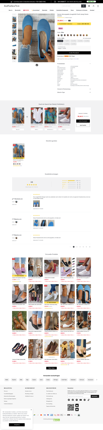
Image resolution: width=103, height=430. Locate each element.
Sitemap (5, 401)
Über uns (6, 391)
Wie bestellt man (49, 396)
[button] (70, 247)
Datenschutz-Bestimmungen (9, 396)
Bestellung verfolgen (29, 393)
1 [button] (73, 247)
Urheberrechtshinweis (8, 403)
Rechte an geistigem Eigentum (10, 398)
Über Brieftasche (49, 391)
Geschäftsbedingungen (8, 393)
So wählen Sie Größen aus (51, 393)
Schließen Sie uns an (29, 396)
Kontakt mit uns (28, 391)
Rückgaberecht (49, 401)
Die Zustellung (49, 403)
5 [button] (86, 247)
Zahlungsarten (49, 398)
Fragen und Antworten (50, 406)
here (15, 419)
